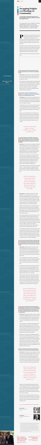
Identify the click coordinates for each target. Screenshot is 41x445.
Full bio (20, 410)
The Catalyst (29, 404)
